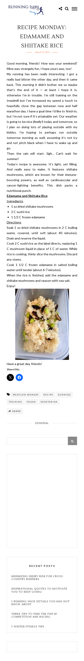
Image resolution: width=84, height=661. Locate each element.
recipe (48, 394)
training (15, 402)
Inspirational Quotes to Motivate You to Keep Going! (39, 590)
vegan (31, 402)
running (64, 394)
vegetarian (49, 402)
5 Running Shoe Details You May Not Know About (40, 603)
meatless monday (26, 394)
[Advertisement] (42, 501)
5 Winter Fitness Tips (28, 626)
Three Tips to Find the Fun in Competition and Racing (34, 615)
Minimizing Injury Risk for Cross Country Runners (37, 578)
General (42, 423)
